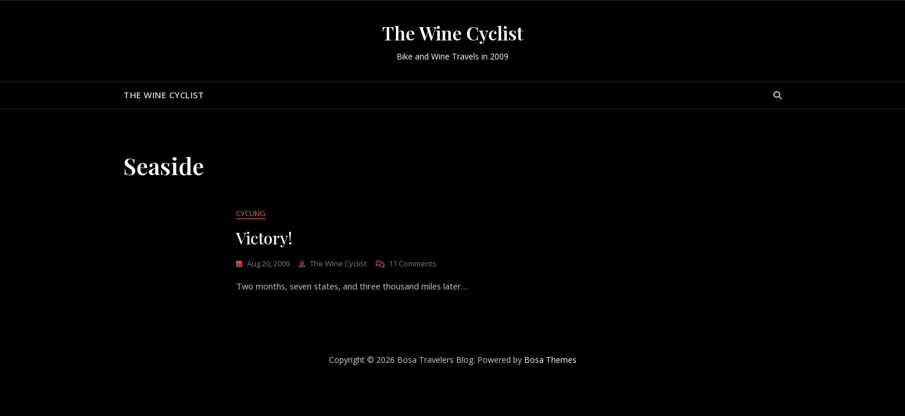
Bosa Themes (550, 360)
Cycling (250, 214)
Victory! (264, 238)
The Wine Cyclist (452, 32)
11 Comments (412, 264)
